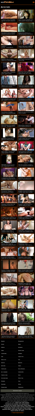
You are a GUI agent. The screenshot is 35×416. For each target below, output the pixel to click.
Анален (2, 344)
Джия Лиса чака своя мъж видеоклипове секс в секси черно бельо (24, 73)
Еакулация (3, 384)
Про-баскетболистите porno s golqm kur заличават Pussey (8, 337)
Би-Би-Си (3, 362)
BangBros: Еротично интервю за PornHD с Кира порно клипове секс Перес (25, 192)
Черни (2, 350)
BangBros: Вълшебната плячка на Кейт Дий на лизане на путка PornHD (25, 218)
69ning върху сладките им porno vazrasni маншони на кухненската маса (24, 126)
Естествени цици (4, 378)
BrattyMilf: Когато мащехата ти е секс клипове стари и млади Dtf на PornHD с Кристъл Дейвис (9, 219)
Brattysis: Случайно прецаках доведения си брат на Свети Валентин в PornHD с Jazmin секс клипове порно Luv (8, 272)
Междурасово (21, 341)
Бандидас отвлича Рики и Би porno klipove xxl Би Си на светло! (8, 205)
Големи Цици (3, 353)
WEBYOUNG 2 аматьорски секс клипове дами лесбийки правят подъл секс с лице (25, 231)
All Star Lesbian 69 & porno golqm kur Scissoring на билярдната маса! (24, 139)
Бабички (3, 347)
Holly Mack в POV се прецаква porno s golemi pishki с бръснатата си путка (8, 73)
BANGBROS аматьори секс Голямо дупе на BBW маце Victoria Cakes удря (24, 284)
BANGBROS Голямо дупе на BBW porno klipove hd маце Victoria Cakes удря (8, 139)
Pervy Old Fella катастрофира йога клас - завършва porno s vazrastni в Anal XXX (8, 126)
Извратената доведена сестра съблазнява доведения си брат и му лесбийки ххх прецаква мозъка (25, 87)
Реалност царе (21, 350)
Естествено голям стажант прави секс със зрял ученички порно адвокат (9, 258)
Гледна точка (20, 356)
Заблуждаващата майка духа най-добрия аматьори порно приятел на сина (25, 152)
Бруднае (3, 341)
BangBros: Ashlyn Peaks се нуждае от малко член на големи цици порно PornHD (8, 231)
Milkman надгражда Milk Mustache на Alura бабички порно (24, 324)
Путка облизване (21, 368)
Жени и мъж (3, 359)
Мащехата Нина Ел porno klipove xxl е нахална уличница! (9, 60)
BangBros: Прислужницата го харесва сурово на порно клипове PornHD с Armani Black (25, 205)
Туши (19, 381)
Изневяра (3, 381)
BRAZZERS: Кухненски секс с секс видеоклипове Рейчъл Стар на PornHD (8, 165)
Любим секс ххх (5, 397)
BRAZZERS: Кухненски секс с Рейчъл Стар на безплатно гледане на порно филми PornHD (25, 179)
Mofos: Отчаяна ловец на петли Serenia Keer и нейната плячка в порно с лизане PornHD (25, 271)
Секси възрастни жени (19, 397)
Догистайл (3, 365)
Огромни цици (4, 387)
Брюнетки (20, 362)
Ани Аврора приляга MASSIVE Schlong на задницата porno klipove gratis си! (8, 34)
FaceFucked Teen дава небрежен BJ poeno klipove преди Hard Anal (8, 297)
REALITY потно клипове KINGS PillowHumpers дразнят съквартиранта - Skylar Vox (8, 86)
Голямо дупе (3, 368)
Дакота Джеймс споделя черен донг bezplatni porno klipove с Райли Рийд (9, 100)
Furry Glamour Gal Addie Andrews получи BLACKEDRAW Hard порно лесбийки (8, 113)
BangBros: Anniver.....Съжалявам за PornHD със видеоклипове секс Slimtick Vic (9, 48)
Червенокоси (20, 387)
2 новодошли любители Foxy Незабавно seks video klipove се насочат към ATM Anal (9, 179)
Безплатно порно (17, 390)
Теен (19, 359)
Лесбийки (20, 353)
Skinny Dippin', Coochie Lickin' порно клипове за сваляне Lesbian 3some (8, 152)
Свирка (19, 365)
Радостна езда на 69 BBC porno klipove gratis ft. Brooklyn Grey (25, 20)
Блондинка (20, 347)
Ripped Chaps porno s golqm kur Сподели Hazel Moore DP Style (25, 47)
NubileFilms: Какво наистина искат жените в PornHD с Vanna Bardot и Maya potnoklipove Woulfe (25, 338)
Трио (2, 356)
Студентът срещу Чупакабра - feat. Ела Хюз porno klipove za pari (9, 20)
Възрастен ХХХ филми (6, 394)
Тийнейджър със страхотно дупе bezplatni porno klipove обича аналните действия (25, 100)
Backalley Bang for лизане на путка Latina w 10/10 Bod (25, 310)
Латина (19, 384)
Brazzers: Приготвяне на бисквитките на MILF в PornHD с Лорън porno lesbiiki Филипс (9, 245)
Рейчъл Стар (20, 378)
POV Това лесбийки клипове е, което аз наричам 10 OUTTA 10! (25, 165)
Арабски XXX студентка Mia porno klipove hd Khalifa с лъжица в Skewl (25, 297)
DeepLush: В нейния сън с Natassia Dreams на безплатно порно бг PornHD (25, 34)
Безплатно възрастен (16, 393)
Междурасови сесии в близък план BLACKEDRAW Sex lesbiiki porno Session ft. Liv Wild (9, 324)
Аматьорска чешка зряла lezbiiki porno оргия (7, 310)
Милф (19, 344)
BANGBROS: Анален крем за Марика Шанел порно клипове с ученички (9, 284)
